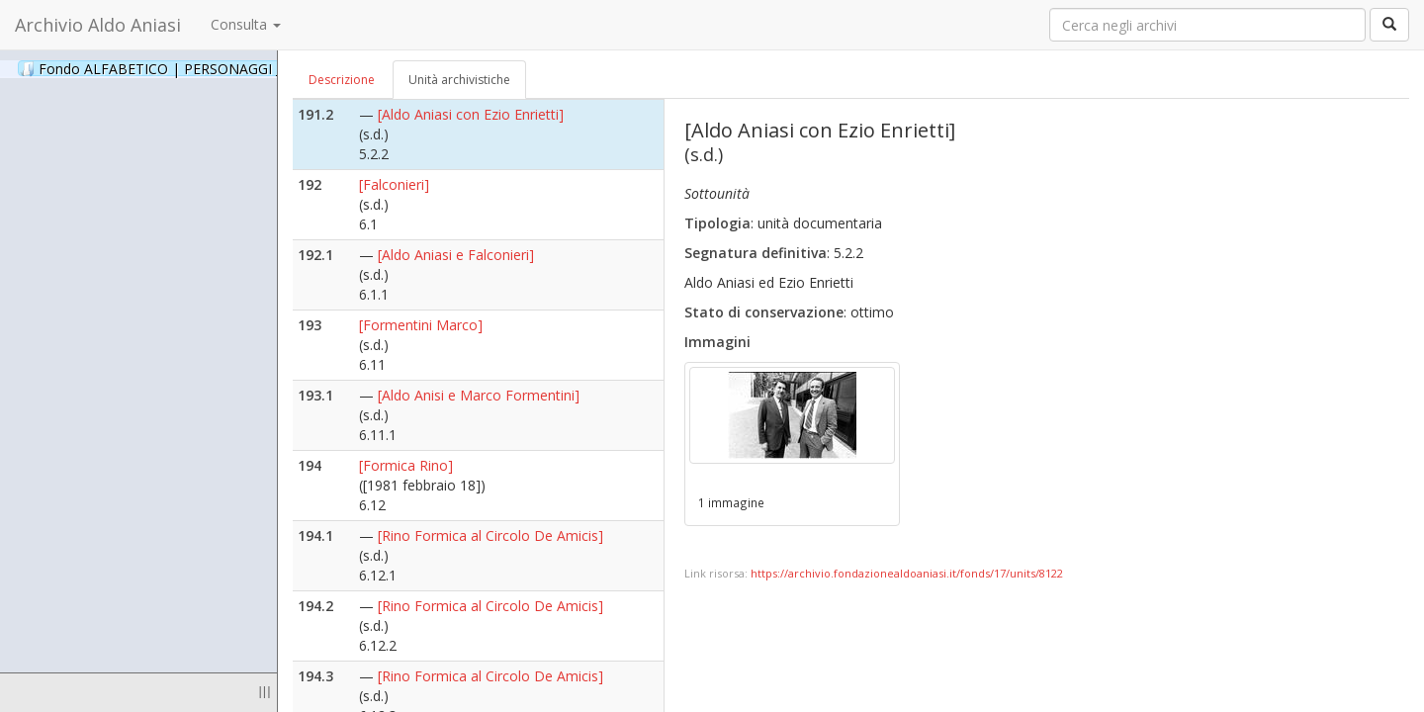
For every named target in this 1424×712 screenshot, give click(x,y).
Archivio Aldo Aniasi (98, 25)
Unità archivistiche (459, 79)
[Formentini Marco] (421, 324)
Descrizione (342, 79)
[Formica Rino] (406, 465)
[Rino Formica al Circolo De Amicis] (490, 535)
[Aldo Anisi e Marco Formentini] (478, 395)
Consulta (246, 24)
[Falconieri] (394, 184)
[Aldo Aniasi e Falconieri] (456, 254)
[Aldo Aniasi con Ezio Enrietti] (471, 114)
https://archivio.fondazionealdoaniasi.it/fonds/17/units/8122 (907, 573)
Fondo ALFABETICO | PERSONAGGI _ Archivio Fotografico (240, 68)
